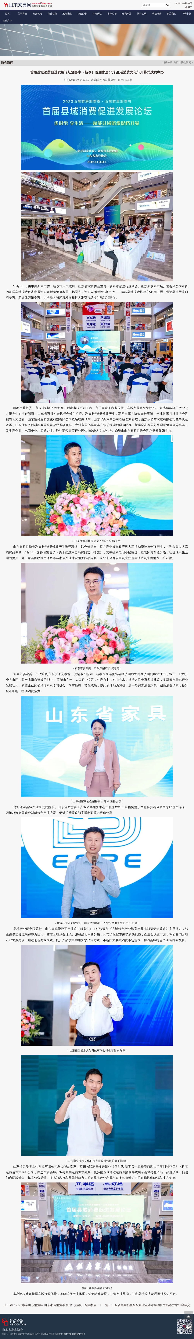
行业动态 (52, 13)
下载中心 (186, 13)
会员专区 (126, 13)
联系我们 (171, 13)
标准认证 (97, 13)
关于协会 (22, 13)
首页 (7, 13)
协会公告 (82, 13)
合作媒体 (7, 20)
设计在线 (141, 13)
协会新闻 (186, 62)
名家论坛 (112, 13)
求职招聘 (156, 13)
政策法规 (67, 13)
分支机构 (37, 13)
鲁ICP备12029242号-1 (74, 1334)
